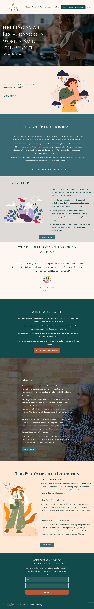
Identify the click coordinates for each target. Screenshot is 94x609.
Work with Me (37, 7)
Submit (47, 592)
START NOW (47, 545)
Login (89, 7)
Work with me (47, 237)
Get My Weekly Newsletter (73, 7)
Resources (47, 7)
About (27, 7)
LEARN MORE (29, 449)
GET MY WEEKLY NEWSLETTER (47, 350)
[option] (47, 275)
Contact (56, 7)
